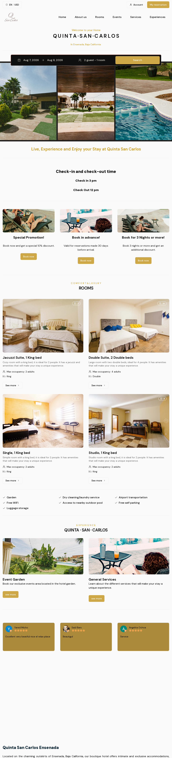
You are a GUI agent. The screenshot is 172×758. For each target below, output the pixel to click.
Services (135, 17)
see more (10, 594)
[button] (86, 60)
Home (62, 17)
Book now (28, 256)
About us (81, 17)
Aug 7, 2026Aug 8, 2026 (40, 60)
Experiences (157, 17)
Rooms (99, 17)
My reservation (158, 4)
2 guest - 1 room (91, 60)
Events (117, 17)
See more (14, 386)
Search (137, 60)
